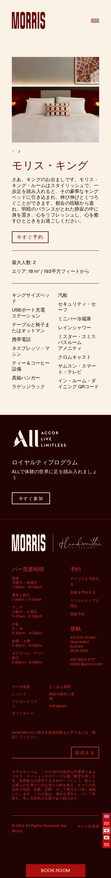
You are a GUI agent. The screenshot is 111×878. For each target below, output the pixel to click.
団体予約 (77, 614)
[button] (19, 151)
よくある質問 (60, 686)
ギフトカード (23, 713)
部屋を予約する (83, 592)
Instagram (58, 706)
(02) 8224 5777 (82, 659)
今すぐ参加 (31, 498)
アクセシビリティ (24, 703)
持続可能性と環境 (62, 696)
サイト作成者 (88, 826)
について (19, 694)
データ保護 (21, 686)
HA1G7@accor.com (86, 664)
